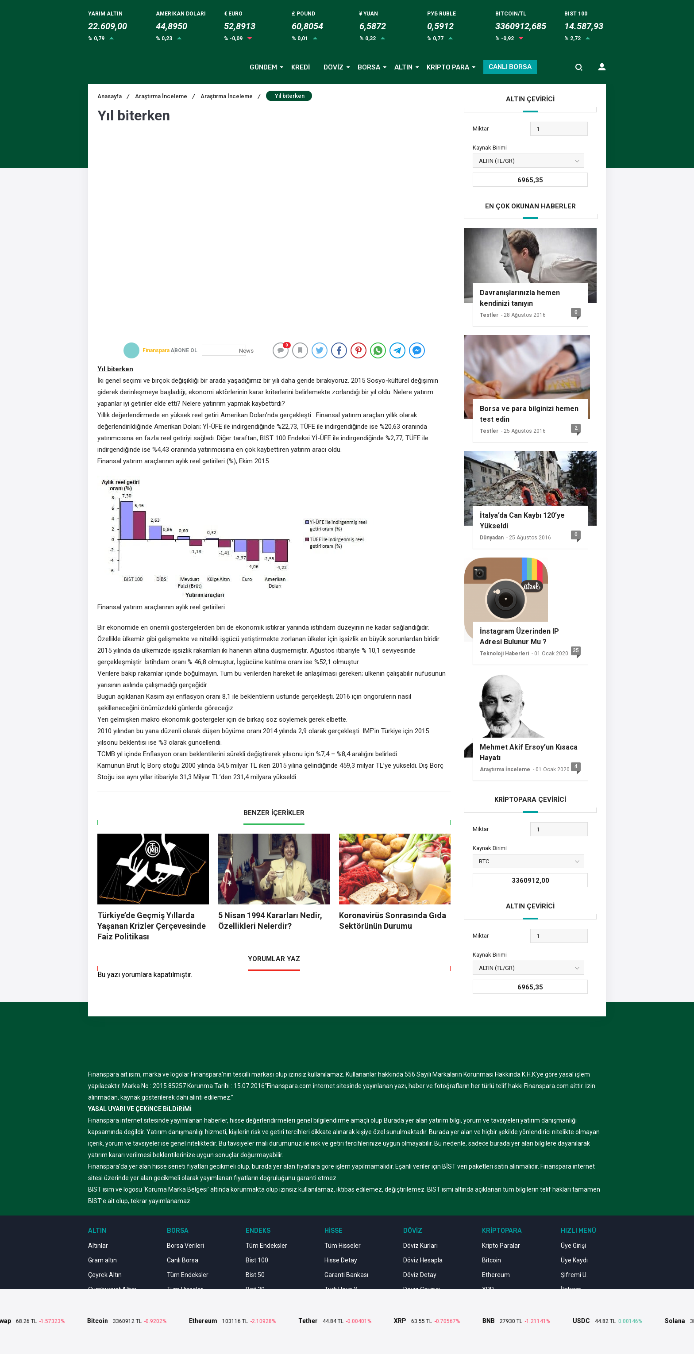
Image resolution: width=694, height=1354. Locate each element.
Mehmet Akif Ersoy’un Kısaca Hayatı (529, 752)
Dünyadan (492, 537)
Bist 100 (257, 1260)
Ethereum (496, 1275)
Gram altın (102, 1260)
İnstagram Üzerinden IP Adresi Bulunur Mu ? (519, 636)
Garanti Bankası (346, 1275)
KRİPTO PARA (448, 67)
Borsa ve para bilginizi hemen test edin (529, 413)
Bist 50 (255, 1275)
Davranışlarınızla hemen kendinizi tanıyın (520, 298)
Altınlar (98, 1245)
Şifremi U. (574, 1275)
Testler (489, 315)
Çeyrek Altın (105, 1275)
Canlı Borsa (182, 1260)
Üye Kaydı (574, 1260)
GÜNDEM (263, 67)
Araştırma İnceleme (230, 96)
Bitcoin (491, 1260)
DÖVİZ (333, 67)
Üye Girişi (573, 1245)
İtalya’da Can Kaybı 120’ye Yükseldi (522, 520)
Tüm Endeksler (187, 1275)
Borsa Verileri (185, 1245)
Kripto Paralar (501, 1245)
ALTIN (403, 67)
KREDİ (300, 67)
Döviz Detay (419, 1275)
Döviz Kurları (420, 1245)
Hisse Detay (340, 1260)
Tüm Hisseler (342, 1245)
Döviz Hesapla (423, 1260)
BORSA (369, 67)
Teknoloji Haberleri (504, 653)
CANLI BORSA (510, 67)
